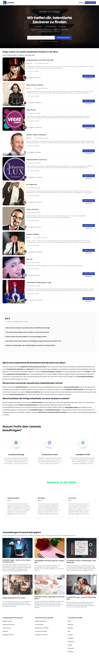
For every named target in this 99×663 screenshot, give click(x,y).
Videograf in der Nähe (41, 634)
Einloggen (81, 2)
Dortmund (71, 648)
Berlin (69, 621)
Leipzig (70, 645)
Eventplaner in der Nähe (41, 628)
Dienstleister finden (63, 37)
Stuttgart (70, 638)
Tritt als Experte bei (90, 2)
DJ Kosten (5, 631)
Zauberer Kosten (7, 621)
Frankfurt (70, 634)
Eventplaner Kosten (8, 634)
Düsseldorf (71, 641)
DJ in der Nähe (39, 624)
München (70, 628)
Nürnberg (70, 651)
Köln (69, 631)
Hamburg (70, 624)
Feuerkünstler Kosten (8, 624)
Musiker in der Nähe (40, 621)
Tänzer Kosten (6, 628)
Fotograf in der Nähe (41, 631)
